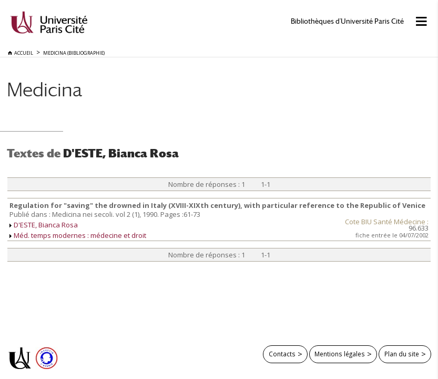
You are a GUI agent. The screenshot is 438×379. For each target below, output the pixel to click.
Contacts (282, 354)
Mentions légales (339, 354)
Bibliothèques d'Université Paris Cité (347, 21)
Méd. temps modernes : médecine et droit (80, 235)
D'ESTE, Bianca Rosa (46, 225)
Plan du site (401, 354)
